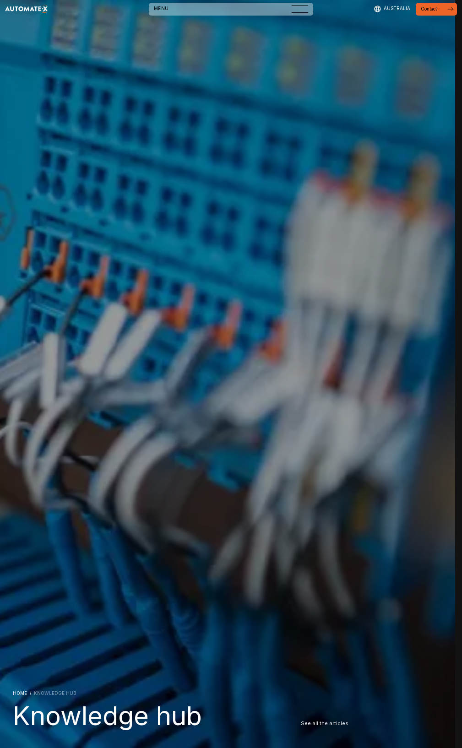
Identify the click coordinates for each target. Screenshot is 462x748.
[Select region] (392, 9)
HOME (20, 693)
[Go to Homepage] (26, 9)
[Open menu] (300, 9)
